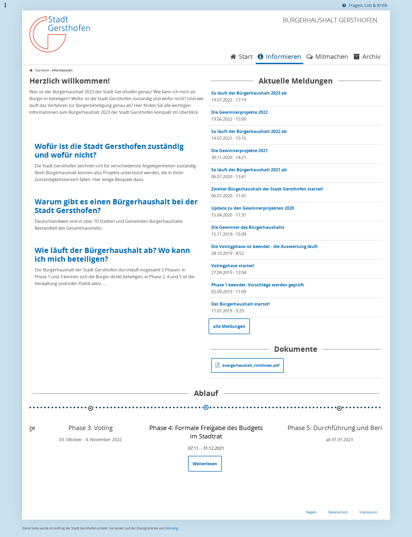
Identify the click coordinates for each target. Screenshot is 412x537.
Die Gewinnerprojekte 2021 (239, 150)
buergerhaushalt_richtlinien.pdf (250, 365)
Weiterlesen (207, 466)
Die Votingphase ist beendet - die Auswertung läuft (264, 246)
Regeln (311, 512)
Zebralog (171, 528)
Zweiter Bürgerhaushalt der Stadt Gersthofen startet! (267, 189)
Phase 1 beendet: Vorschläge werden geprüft (257, 285)
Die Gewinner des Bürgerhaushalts (247, 227)
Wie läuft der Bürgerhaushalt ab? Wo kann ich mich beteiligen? (112, 254)
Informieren (283, 56)
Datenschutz (338, 512)
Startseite (42, 70)
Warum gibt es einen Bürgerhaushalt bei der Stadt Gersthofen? (116, 206)
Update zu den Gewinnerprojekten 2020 (252, 208)
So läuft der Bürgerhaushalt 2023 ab (249, 93)
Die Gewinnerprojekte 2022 (239, 112)
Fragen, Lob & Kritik (368, 5)
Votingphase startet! (232, 265)
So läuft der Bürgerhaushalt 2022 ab (249, 131)
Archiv (371, 56)
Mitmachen (331, 56)
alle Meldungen (229, 326)
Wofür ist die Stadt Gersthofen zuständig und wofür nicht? (109, 150)
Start (246, 56)
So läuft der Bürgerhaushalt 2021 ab (249, 170)
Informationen (62, 70)
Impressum (368, 512)
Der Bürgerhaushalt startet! (240, 304)
